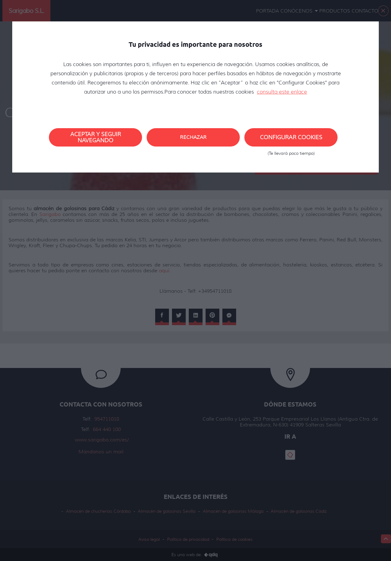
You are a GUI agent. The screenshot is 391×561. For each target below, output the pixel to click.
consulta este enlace (282, 92)
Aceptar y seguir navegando (95, 137)
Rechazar (193, 137)
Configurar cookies (291, 140)
